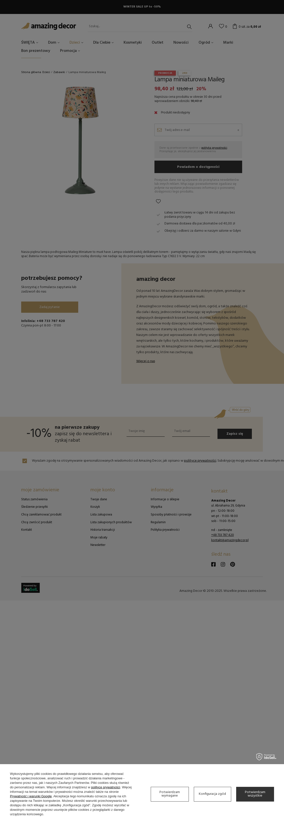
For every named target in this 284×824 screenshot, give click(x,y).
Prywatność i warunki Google (31, 796)
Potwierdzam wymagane (169, 794)
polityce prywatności (105, 787)
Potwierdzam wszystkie (255, 794)
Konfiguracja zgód (212, 794)
